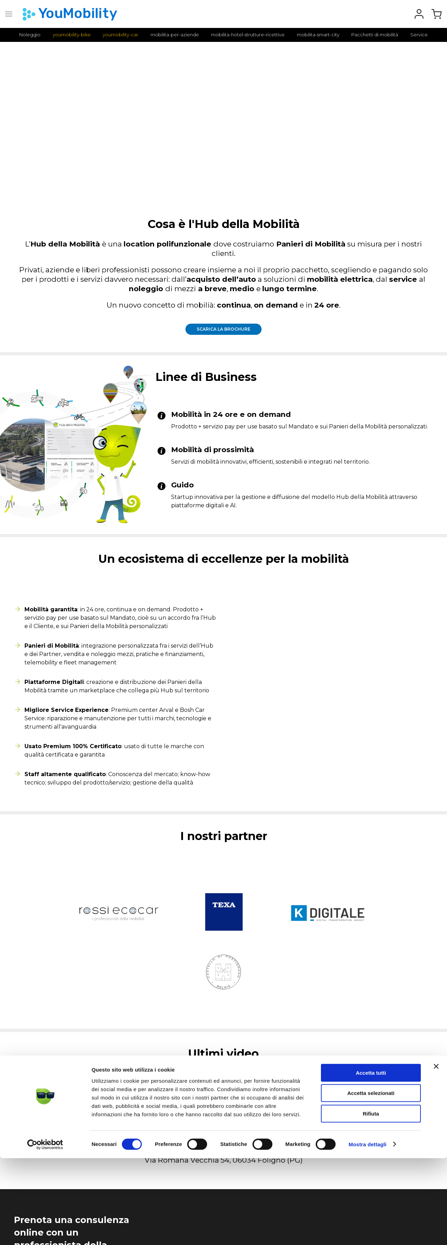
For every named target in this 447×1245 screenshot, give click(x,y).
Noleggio (30, 34)
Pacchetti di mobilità (374, 34)
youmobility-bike (72, 34)
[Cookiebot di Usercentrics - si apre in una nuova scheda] (45, 1231)
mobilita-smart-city (318, 34)
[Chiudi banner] (436, 1153)
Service (419, 34)
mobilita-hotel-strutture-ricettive (248, 34)
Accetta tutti (371, 1160)
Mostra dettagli (367, 1231)
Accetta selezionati (370, 1180)
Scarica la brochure (223, 329)
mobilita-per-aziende (175, 34)
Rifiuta (371, 1200)
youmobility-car (120, 34)
